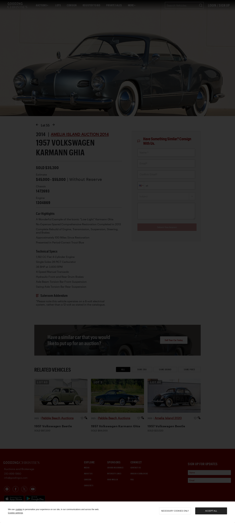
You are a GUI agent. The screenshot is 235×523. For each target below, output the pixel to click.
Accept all (211, 511)
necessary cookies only (175, 511)
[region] (117, 512)
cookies (18, 509)
